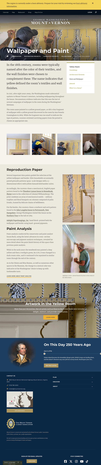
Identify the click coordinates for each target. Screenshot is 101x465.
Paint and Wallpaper (82, 56)
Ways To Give (38, 12)
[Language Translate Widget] (11, 462)
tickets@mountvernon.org (16, 388)
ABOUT (55, 386)
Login (90, 12)
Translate (11, 463)
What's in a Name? (75, 88)
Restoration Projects (32, 56)
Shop (29, 12)
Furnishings (73, 70)
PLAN (55, 377)
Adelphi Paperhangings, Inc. (18, 220)
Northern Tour (12, 216)
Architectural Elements (76, 74)
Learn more (50, 317)
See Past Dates (51, 365)
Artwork (72, 83)
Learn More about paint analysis (19, 276)
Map (13, 12)
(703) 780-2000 (12, 385)
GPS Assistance (20, 410)
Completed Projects (50, 56)
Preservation (16, 56)
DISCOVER (56, 381)
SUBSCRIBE (31, 461)
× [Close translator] (21, 463)
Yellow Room (66, 56)
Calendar (6, 12)
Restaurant (21, 12)
